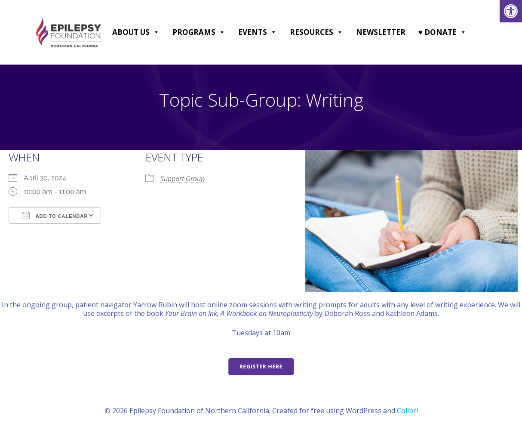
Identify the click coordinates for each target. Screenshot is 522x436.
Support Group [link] (182, 178)
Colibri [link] (407, 410)
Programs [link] (198, 32)
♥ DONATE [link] (442, 32)
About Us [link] (136, 32)
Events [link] (257, 32)
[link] (511, 11)
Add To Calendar (55, 216)
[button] (156, 32)
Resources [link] (316, 32)
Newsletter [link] (380, 32)
